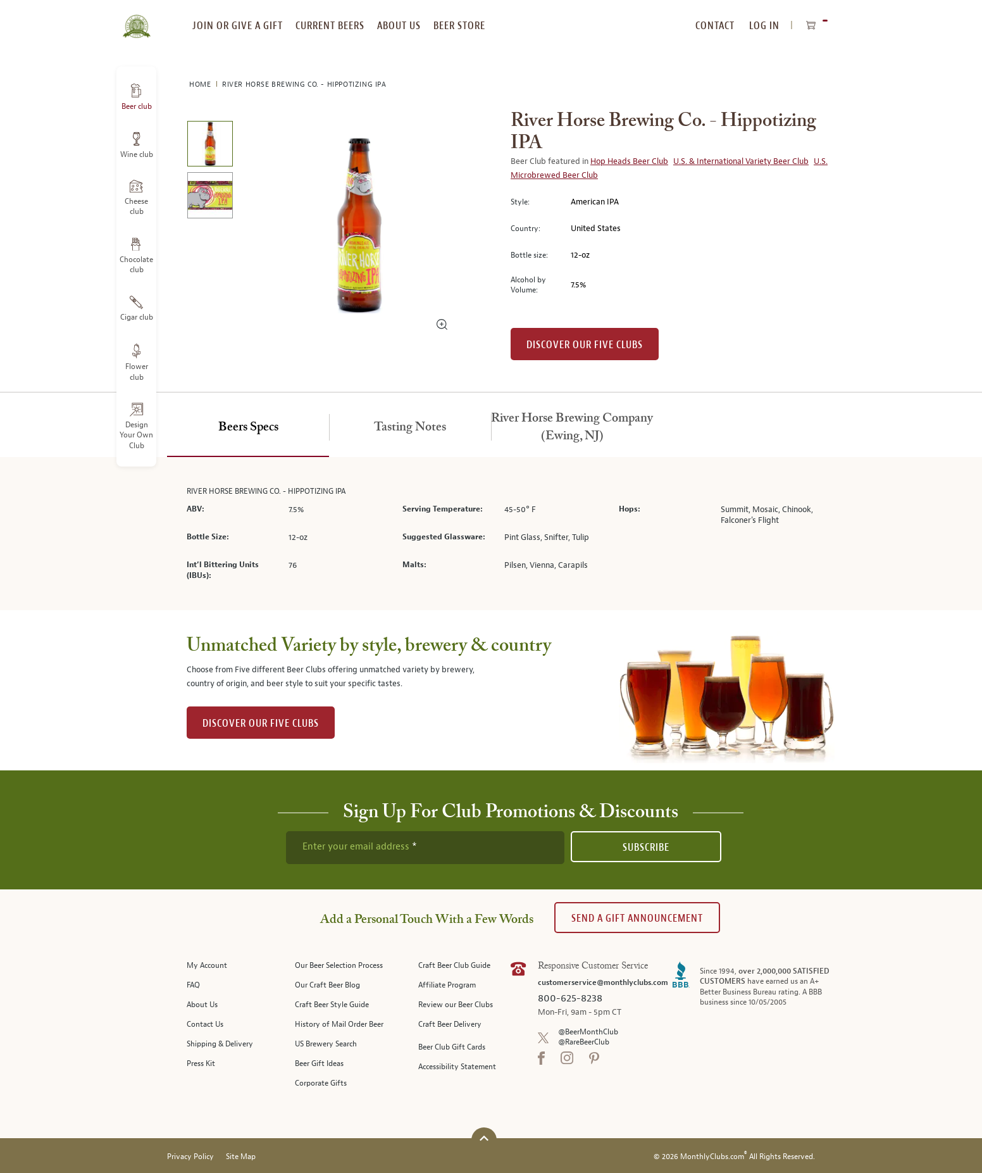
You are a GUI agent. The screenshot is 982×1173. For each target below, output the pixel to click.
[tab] (248, 428)
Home (201, 84)
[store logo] (136, 19)
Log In (764, 25)
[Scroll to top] (484, 1138)
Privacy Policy (190, 1157)
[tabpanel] (491, 534)
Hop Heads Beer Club (629, 161)
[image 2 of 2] (210, 197)
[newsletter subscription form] (425, 847)
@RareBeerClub (583, 1042)
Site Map (241, 1157)
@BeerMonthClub (588, 1032)
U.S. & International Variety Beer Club (741, 161)
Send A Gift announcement (637, 918)
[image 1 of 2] (210, 146)
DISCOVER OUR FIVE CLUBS (260, 723)
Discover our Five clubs (584, 344)
